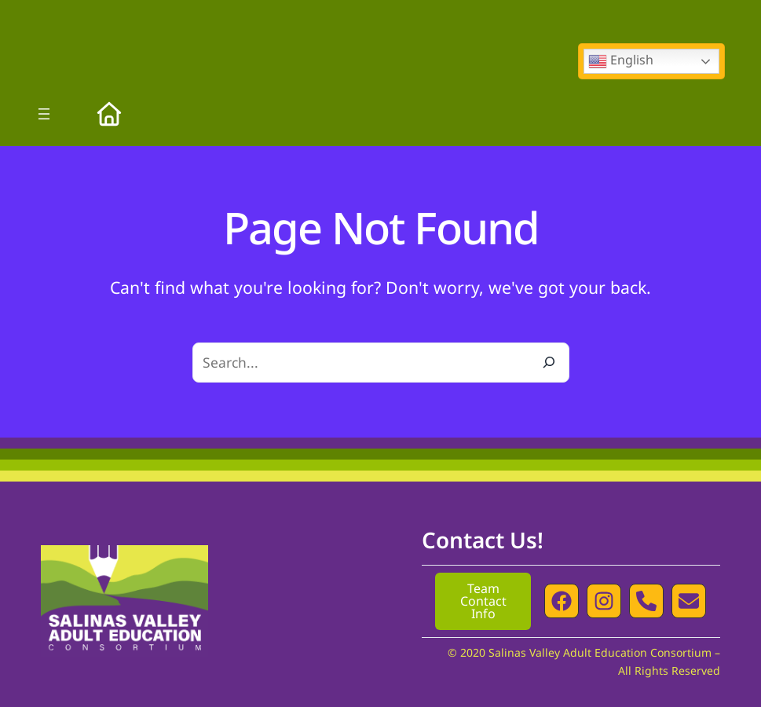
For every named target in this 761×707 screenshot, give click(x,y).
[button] (561, 601)
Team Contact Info (483, 601)
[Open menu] (44, 113)
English (620, 61)
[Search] (548, 362)
